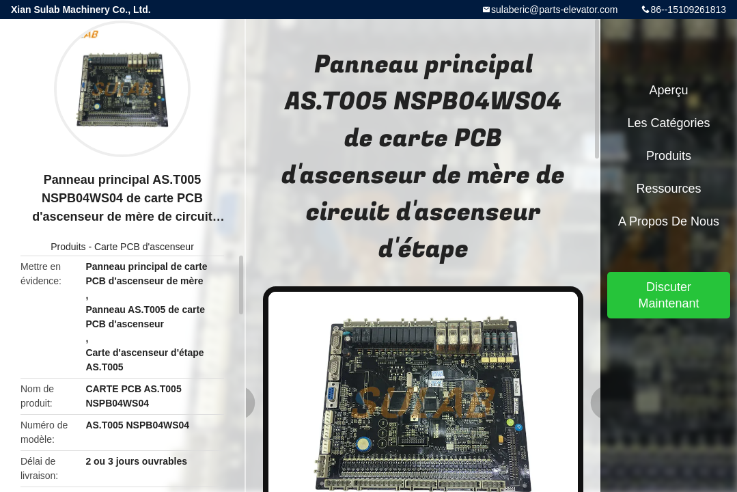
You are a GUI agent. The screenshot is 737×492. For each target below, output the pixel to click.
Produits (68, 246)
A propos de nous (668, 221)
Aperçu (668, 90)
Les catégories (668, 123)
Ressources (668, 188)
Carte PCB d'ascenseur (144, 246)
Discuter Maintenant (668, 295)
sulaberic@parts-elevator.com (554, 9)
